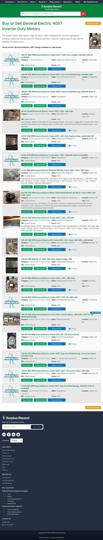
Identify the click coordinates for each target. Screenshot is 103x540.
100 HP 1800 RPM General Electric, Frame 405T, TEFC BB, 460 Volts (49, 297)
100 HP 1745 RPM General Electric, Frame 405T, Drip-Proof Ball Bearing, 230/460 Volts (57, 74)
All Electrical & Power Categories (12, 506)
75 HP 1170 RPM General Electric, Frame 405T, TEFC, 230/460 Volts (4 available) (54, 155)
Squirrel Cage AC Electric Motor (39, 114)
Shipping (4, 470)
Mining (9, 496)
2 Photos (74, 130)
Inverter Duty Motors (36, 60)
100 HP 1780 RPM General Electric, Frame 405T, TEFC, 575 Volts (47, 218)
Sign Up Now (37, 427)
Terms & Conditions (57, 537)
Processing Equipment (14, 499)
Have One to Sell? (93, 23)
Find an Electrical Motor (14, 512)
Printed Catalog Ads (8, 480)
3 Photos (74, 234)
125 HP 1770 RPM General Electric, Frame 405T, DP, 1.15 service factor (50, 334)
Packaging (10, 501)
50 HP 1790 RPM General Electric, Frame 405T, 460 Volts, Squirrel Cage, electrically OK (57, 136)
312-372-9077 (9, 525)
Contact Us (5, 453)
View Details (27, 69)
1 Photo (73, 329)
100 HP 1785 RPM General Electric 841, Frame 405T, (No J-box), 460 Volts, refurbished (57, 240)
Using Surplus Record (8, 458)
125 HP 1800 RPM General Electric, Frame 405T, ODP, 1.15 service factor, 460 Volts (55, 371)
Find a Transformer (13, 509)
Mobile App (5, 464)
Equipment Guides (7, 461)
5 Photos (74, 212)
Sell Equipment (6, 477)
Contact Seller (40, 69)
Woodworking (11, 503)
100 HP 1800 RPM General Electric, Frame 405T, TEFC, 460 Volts (48, 278)
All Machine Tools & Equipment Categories (15, 491)
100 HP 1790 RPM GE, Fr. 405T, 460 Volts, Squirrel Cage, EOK (46, 259)
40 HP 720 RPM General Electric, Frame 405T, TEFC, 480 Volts (47, 111)
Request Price (56, 69)
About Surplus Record (8, 450)
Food (8, 494)
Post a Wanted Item (13, 514)
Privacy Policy (44, 537)
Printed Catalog (6, 456)
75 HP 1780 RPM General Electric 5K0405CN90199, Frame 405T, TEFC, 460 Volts (55, 170)
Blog (3, 467)
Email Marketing (7, 483)
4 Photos (74, 187)
